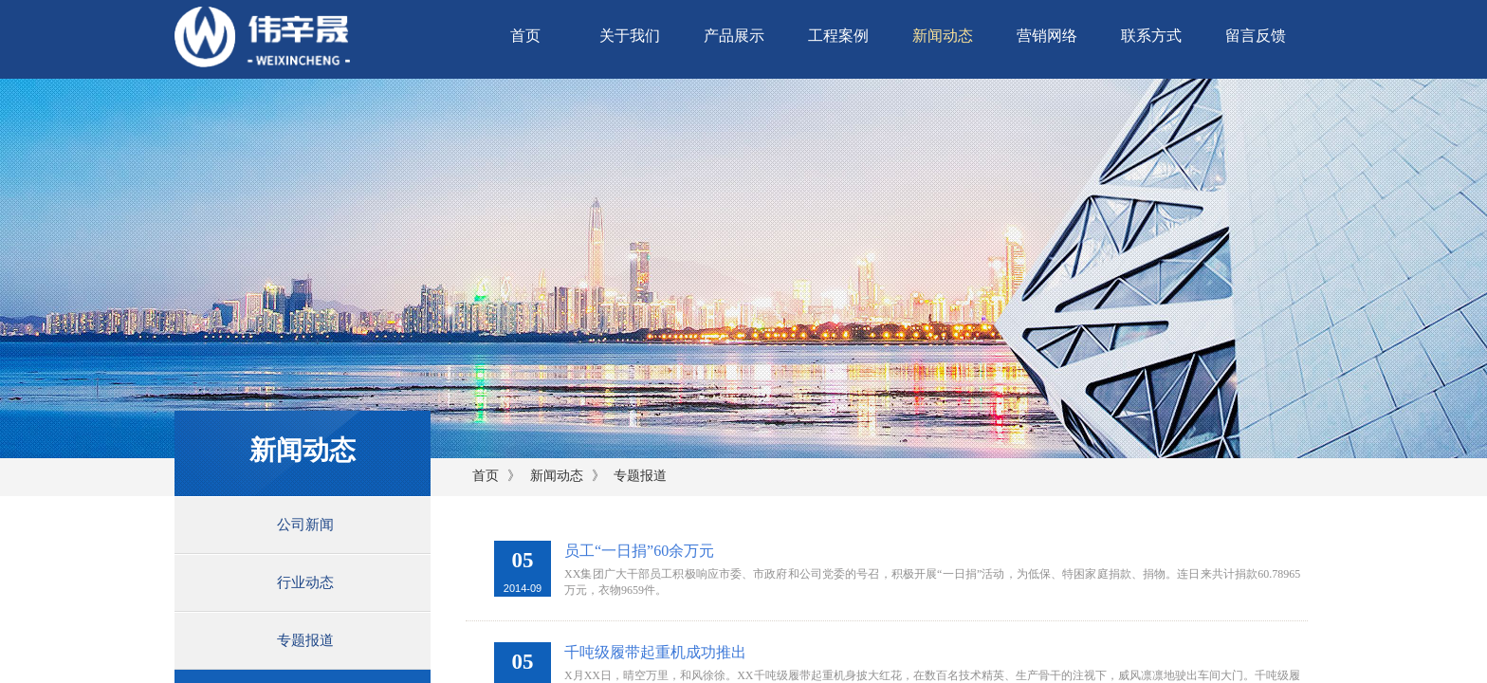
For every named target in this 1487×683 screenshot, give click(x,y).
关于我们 (629, 36)
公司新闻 (305, 524)
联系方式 (1151, 36)
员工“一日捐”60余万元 (639, 551)
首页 (525, 36)
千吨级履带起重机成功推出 (655, 652)
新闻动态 (942, 36)
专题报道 (640, 476)
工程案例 (838, 36)
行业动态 (305, 582)
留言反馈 (1255, 36)
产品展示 (734, 36)
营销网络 (1047, 36)
